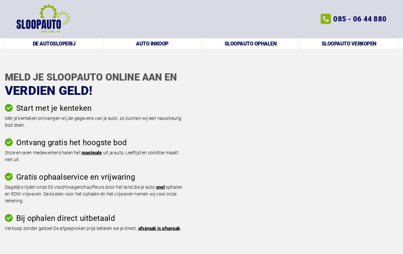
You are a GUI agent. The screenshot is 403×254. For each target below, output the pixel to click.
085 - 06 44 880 (359, 19)
